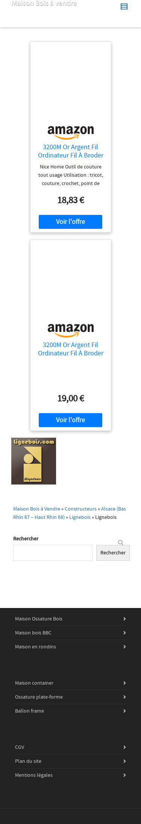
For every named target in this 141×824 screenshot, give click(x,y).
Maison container (34, 683)
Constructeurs (81, 509)
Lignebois (80, 517)
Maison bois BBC (33, 633)
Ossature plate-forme (39, 697)
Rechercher (25, 538)
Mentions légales (34, 775)
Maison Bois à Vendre (36, 509)
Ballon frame (29, 711)
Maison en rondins (35, 646)
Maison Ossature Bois (38, 619)
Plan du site (28, 761)
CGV (19, 747)
